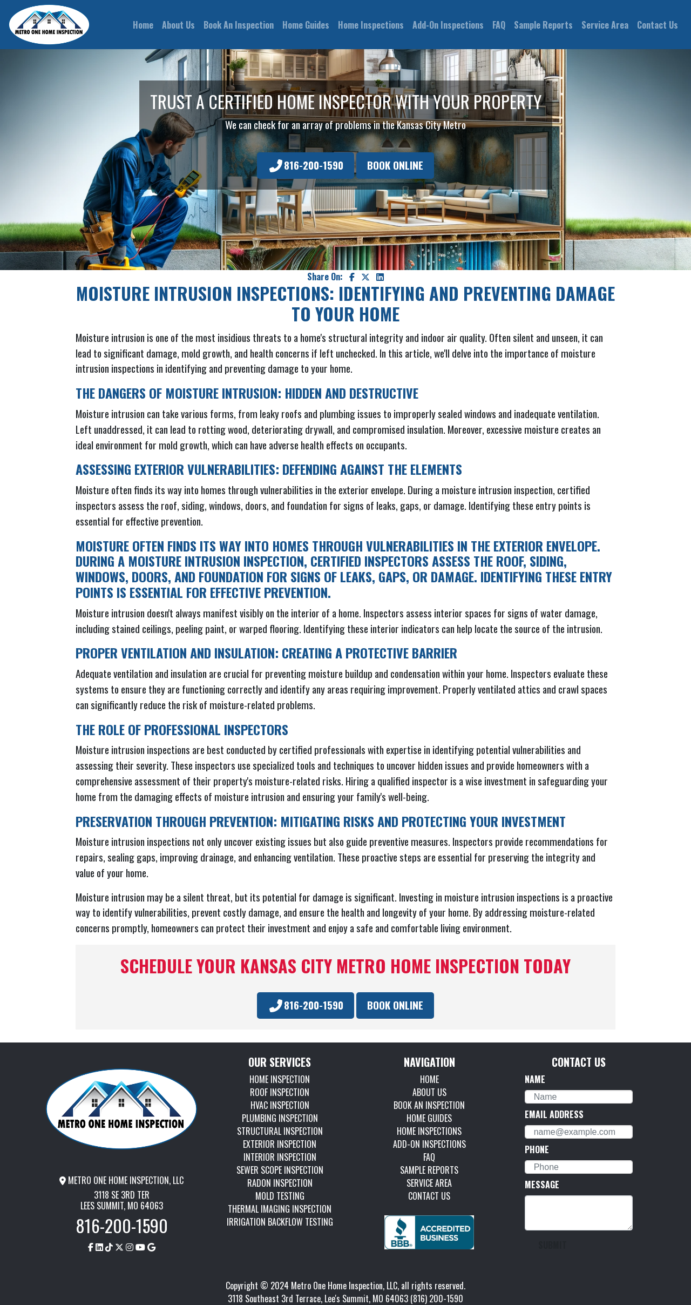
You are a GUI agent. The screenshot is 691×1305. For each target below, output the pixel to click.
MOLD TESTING (279, 1195)
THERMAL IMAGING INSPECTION (279, 1208)
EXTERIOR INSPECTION (279, 1144)
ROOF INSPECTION (279, 1092)
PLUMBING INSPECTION (280, 1118)
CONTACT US (429, 1195)
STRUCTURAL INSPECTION (280, 1131)
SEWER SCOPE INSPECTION (279, 1169)
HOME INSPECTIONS (429, 1131)
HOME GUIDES (429, 1118)
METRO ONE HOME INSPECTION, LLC (121, 1180)
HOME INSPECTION (279, 1079)
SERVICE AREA (429, 1182)
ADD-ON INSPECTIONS (429, 1144)
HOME (429, 1079)
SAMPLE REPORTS (429, 1169)
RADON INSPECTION (280, 1182)
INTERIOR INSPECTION (279, 1157)
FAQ (429, 1157)
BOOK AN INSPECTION (429, 1105)
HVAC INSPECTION (279, 1105)
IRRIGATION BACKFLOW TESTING (280, 1221)
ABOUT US (429, 1092)
